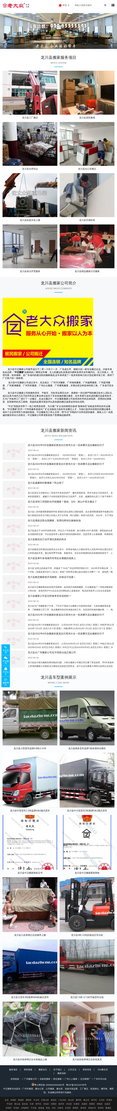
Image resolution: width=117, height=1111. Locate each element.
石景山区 (45, 1100)
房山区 (71, 1100)
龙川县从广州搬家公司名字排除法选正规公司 (52, 652)
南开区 (61, 1104)
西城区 (21, 1100)
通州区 (79, 1100)
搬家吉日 (43, 1069)
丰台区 (36, 1100)
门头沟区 (62, 1100)
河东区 (46, 1104)
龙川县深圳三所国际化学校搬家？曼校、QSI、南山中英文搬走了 (62, 501)
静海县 (41, 1108)
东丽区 (84, 1104)
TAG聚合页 (102, 1069)
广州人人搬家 (71, 1079)
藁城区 (108, 1108)
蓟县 (48, 1108)
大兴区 (102, 1100)
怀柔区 (109, 1100)
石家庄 (60, 1108)
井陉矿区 (92, 1108)
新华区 (83, 1108)
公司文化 (72, 1069)
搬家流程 (61, 1073)
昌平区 (94, 1100)
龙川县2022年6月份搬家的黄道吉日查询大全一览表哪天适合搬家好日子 (66, 633)
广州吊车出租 (100, 1079)
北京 (7, 1100)
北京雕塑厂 (85, 1079)
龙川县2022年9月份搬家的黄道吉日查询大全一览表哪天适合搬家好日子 (66, 445)
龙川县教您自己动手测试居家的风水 (47, 539)
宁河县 (34, 1108)
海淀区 (54, 1100)
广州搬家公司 (30, 1079)
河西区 (54, 1104)
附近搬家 (57, 1079)
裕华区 (101, 1108)
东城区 (13, 1100)
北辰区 (107, 1104)
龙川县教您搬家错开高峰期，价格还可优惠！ (52, 577)
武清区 (9, 1108)
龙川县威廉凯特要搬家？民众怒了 (46, 483)
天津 (32, 1104)
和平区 (38, 1104)
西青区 (92, 1104)
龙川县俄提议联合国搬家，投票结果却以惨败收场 (54, 520)
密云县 (17, 1104)
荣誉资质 (87, 1069)
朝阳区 (29, 1100)
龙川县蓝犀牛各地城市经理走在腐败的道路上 (52, 558)
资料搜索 (28, 1069)
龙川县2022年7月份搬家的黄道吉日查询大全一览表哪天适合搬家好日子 (66, 614)
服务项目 (13, 1069)
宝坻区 (16, 1108)
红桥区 (77, 1104)
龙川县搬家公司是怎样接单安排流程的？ (49, 596)
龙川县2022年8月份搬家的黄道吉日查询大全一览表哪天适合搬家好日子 (66, 464)
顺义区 (86, 1100)
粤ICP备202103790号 (76, 1085)
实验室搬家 (45, 1079)
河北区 (69, 1104)
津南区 (100, 1104)
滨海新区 (25, 1108)
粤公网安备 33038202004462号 (48, 1085)
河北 (54, 1108)
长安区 (68, 1108)
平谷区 (10, 1104)
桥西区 (76, 1108)
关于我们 (57, 1069)
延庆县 (25, 1104)
